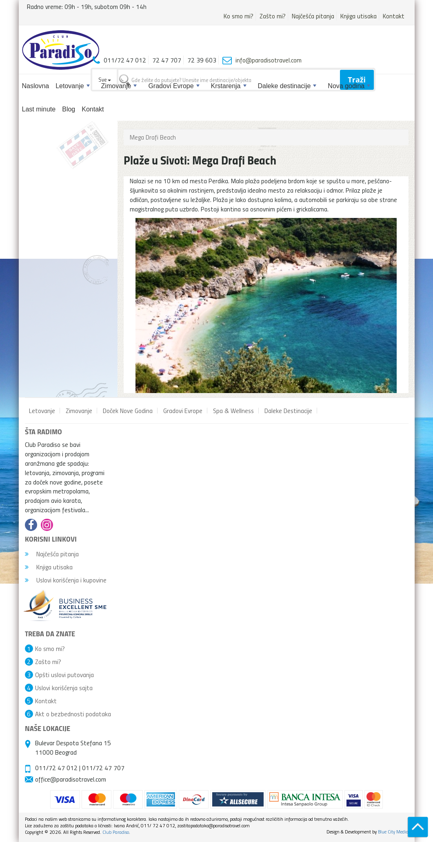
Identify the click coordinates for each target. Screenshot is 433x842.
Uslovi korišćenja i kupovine (66, 579)
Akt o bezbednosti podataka (73, 713)
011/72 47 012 (56, 767)
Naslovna (35, 85)
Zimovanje (119, 85)
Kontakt (393, 15)
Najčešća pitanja (313, 15)
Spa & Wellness (233, 410)
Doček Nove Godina (128, 410)
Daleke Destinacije (288, 410)
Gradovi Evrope (173, 85)
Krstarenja (228, 85)
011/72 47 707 (103, 767)
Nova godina (349, 85)
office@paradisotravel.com (70, 779)
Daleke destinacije (287, 85)
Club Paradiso (115, 832)
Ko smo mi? (238, 15)
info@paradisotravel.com (268, 60)
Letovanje (72, 85)
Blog (68, 109)
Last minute (39, 109)
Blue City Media (393, 831)
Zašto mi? (273, 15)
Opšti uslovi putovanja (64, 674)
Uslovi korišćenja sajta (64, 687)
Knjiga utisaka (358, 15)
